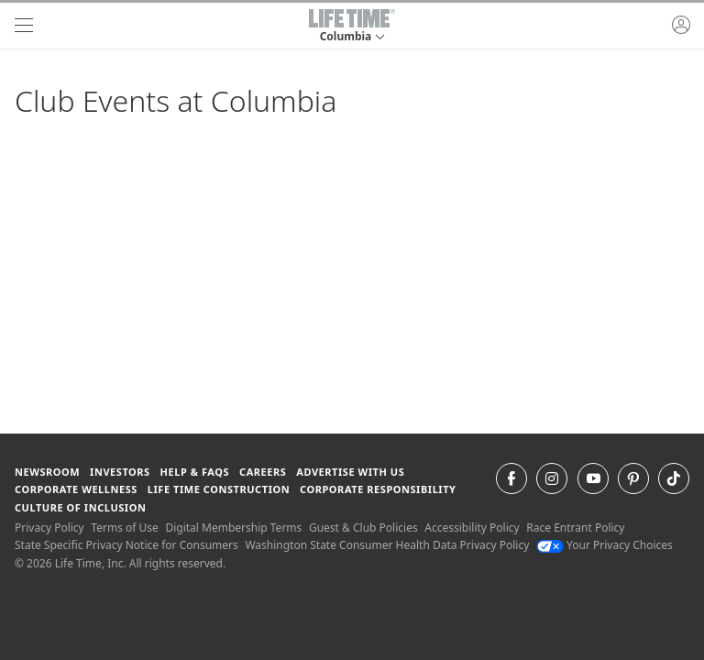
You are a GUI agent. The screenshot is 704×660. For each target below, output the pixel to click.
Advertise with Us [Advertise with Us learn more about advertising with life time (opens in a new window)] (350, 471)
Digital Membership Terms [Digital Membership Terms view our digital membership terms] (233, 527)
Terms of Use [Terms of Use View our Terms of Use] (124, 527)
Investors (120, 471)
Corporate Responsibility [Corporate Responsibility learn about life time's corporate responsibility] (378, 489)
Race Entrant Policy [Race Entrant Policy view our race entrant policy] (575, 527)
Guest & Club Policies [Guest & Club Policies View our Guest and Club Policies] (363, 527)
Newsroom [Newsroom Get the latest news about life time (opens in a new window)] (47, 471)
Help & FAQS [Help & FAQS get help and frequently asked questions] (195, 471)
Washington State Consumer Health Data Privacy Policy (387, 545)
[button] (352, 25)
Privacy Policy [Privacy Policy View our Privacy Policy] (49, 527)
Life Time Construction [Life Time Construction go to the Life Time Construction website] (219, 489)
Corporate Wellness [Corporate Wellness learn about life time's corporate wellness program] (76, 489)
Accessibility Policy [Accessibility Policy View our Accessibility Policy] (471, 527)
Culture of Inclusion (80, 507)
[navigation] (24, 25)
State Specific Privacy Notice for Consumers (126, 545)
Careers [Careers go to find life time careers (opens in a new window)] (262, 471)
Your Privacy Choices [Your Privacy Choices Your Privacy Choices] (604, 545)
